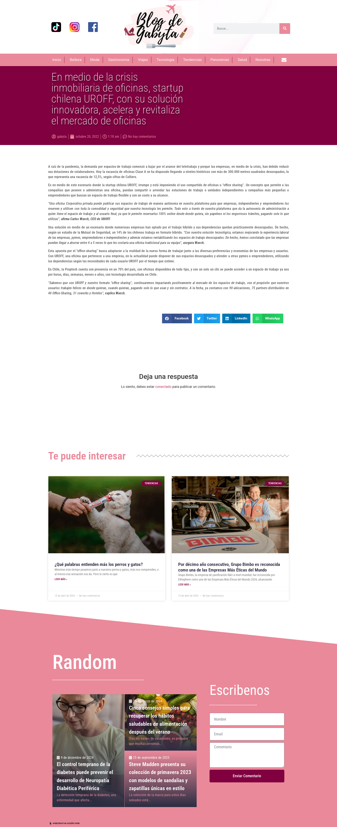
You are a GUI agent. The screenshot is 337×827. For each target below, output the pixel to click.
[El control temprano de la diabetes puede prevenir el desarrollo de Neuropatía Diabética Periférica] (88, 750)
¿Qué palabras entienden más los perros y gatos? (99, 564)
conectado (163, 387)
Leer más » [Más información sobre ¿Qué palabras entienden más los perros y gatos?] (61, 579)
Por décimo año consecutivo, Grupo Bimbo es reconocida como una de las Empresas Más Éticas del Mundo (229, 567)
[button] (177, 318)
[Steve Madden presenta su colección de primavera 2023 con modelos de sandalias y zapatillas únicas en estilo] (160, 779)
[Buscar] (284, 28)
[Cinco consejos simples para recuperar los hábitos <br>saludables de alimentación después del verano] (160, 722)
